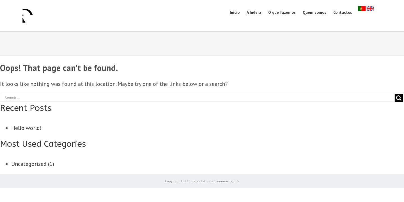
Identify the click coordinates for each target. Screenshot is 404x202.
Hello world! (26, 128)
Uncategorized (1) (32, 163)
